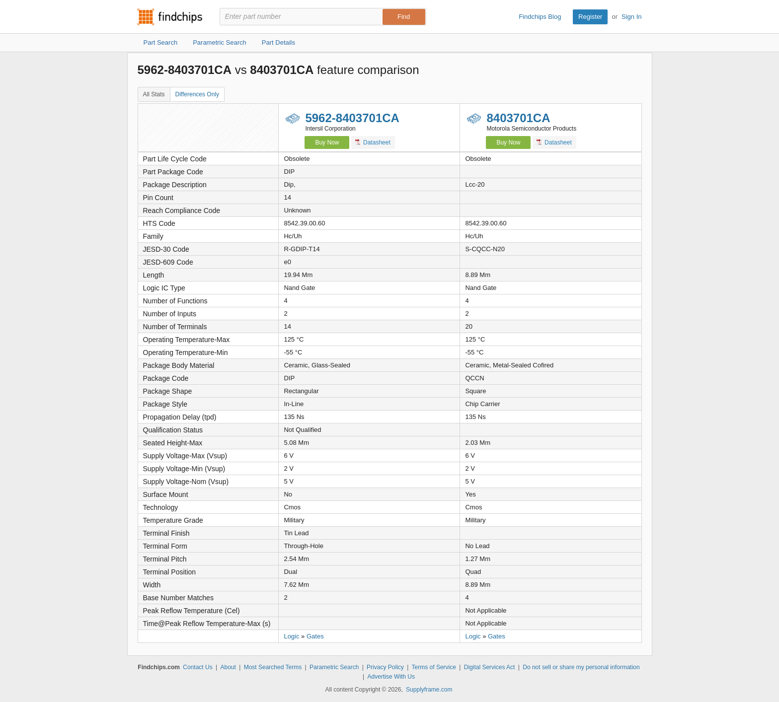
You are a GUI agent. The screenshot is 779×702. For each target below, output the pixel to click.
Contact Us (197, 667)
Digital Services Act (489, 667)
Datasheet (372, 142)
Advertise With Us (391, 676)
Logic (291, 636)
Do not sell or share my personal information (581, 667)
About (227, 667)
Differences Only (197, 94)
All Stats (154, 94)
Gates (315, 636)
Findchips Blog (540, 16)
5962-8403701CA (352, 118)
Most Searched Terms (273, 667)
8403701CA (518, 118)
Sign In (631, 16)
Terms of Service (434, 667)
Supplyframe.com (429, 689)
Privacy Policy (385, 667)
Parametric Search (334, 667)
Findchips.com (170, 16)
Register (590, 16)
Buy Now (327, 142)
